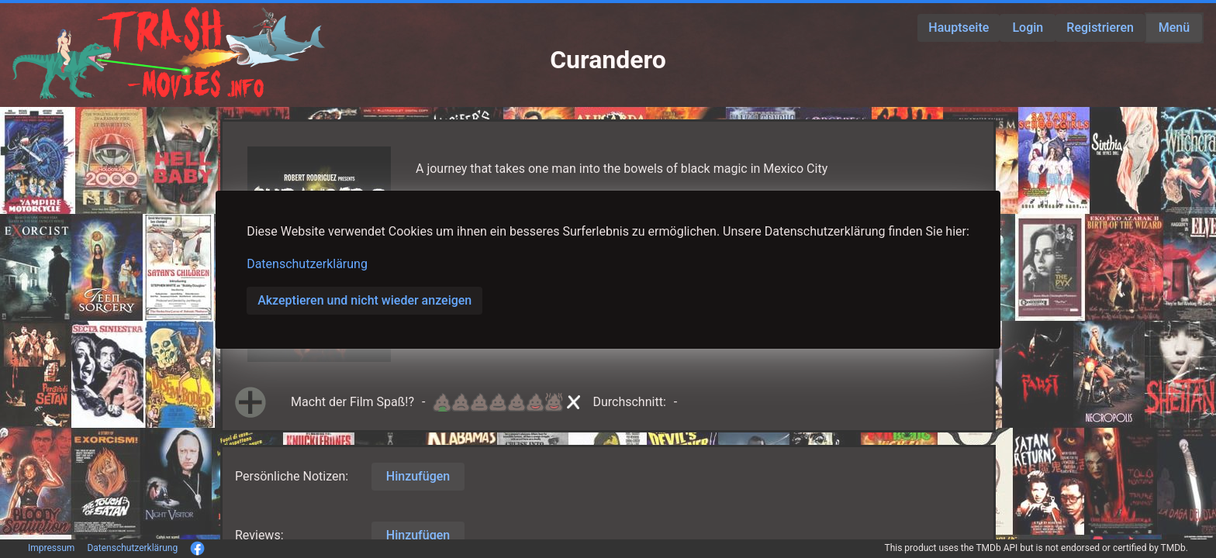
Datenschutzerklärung (307, 264)
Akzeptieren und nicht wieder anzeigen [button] (364, 300)
